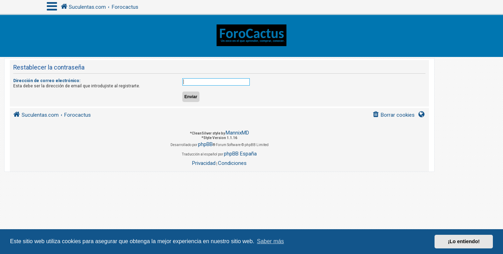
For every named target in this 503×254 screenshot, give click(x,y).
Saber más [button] (270, 241)
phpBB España (240, 154)
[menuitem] (393, 115)
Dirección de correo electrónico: (46, 80)
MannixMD (237, 133)
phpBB (205, 144)
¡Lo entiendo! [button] (464, 241)
